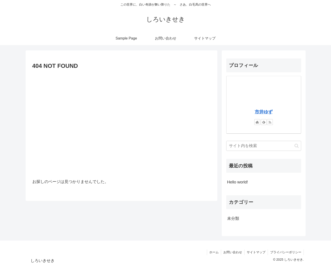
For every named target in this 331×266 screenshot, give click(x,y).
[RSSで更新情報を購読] (270, 122)
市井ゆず (264, 111)
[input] (263, 146)
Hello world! (237, 182)
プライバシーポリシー (285, 252)
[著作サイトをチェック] (257, 122)
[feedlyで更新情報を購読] (264, 122)
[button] (296, 145)
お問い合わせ (232, 252)
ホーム (214, 252)
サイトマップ (256, 252)
